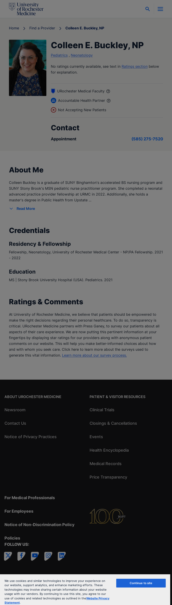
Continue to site (141, 583)
